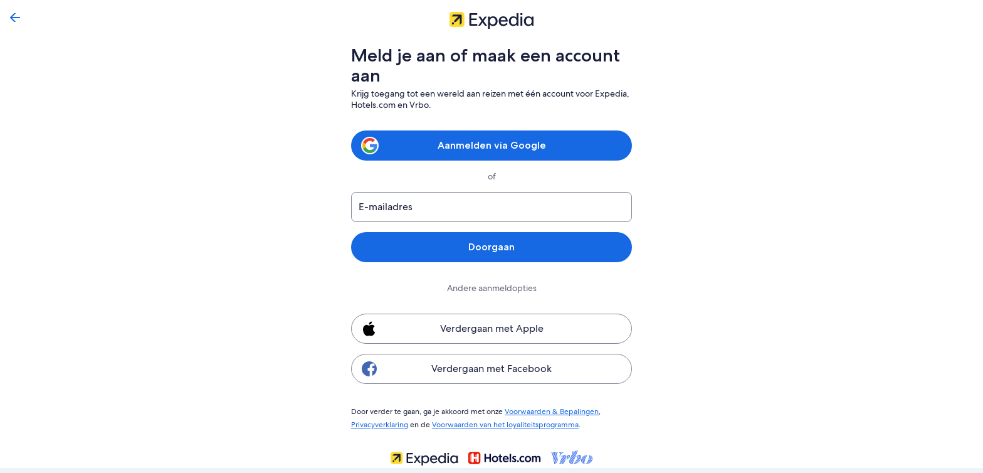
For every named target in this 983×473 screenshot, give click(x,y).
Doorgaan (491, 247)
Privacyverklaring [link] (379, 422)
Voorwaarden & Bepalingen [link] (545, 411)
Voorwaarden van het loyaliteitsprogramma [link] (502, 422)
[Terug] (15, 18)
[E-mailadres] (491, 207)
